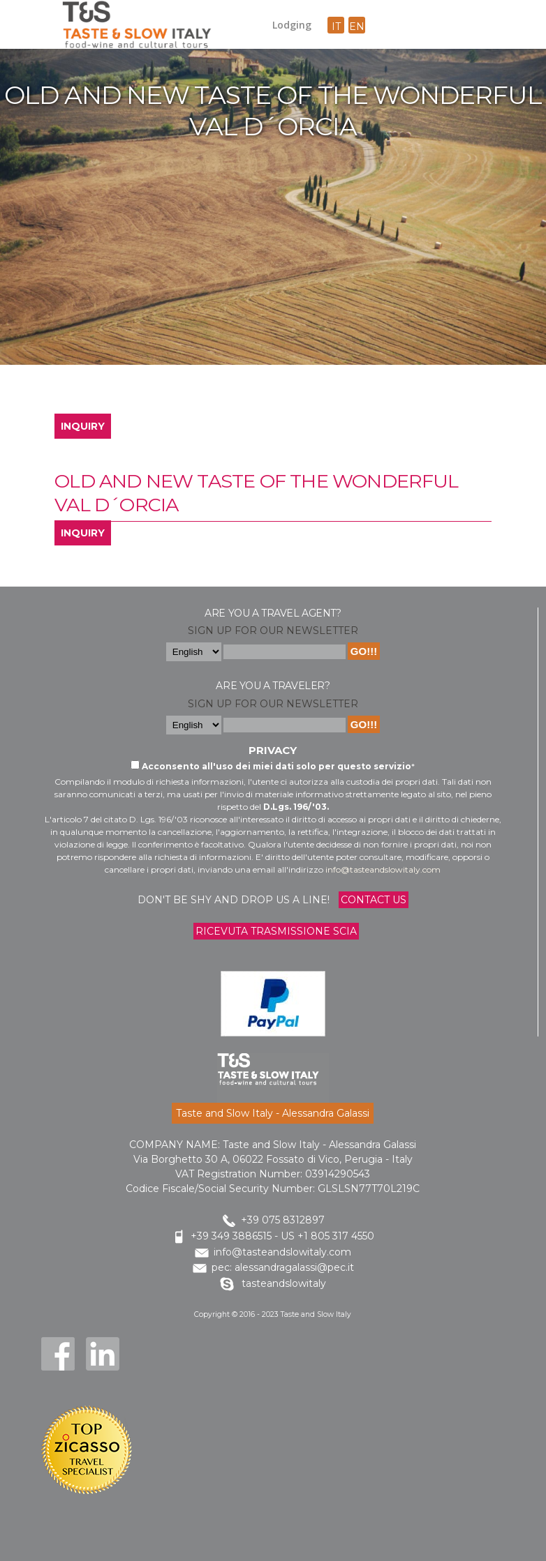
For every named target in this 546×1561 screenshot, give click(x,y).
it (336, 26)
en (356, 26)
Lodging (291, 24)
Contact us (373, 899)
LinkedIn (102, 1354)
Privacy (273, 750)
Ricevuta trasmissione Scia (276, 931)
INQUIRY (83, 426)
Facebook (58, 1354)
